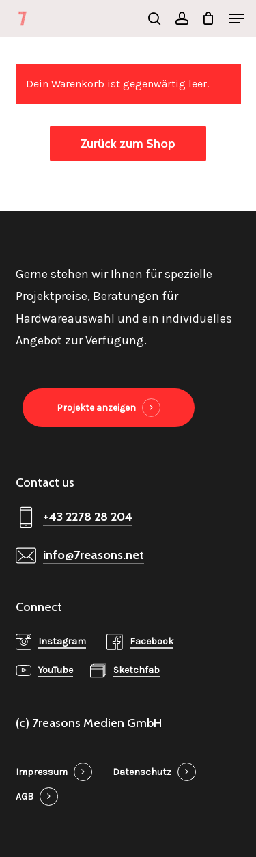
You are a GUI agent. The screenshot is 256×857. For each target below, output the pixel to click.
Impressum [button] (42, 772)
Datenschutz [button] (142, 772)
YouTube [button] (55, 670)
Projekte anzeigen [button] (96, 407)
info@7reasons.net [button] (93, 554)
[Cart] (208, 18)
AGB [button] (24, 796)
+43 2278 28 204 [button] (87, 516)
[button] (236, 18)
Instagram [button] (62, 641)
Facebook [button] (151, 641)
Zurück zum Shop (128, 143)
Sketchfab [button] (136, 670)
